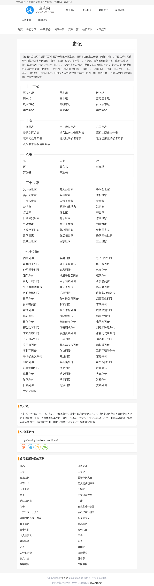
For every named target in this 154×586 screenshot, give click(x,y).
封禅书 (100, 166)
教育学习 (70, 10)
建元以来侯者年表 (70, 138)
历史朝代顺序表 (86, 483)
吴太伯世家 (30, 189)
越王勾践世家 (68, 206)
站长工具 (26, 20)
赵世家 (27, 212)
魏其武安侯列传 (69, 344)
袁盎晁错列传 (68, 333)
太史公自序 (30, 391)
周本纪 (27, 98)
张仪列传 (28, 275)
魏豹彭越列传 (104, 310)
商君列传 (65, 269)
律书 (99, 161)
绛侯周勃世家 (104, 235)
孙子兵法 (24, 523)
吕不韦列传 (30, 304)
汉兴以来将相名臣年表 (36, 144)
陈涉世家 (101, 218)
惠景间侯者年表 (32, 138)
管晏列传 (65, 258)
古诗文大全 (26, 552)
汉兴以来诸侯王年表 (72, 132)
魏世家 (64, 212)
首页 (20, 29)
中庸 (80, 500)
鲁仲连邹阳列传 (69, 298)
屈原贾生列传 (104, 298)
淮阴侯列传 (66, 315)
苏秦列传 (101, 269)
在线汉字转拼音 (86, 512)
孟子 (22, 495)
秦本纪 (64, 98)
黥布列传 (28, 315)
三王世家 (101, 241)
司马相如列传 (104, 362)
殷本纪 (100, 92)
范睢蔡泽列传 (31, 292)
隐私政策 (84, 582)
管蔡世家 (65, 195)
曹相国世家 (103, 229)
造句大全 (82, 529)
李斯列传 (101, 304)
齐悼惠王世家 (31, 229)
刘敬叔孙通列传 (105, 327)
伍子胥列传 (103, 264)
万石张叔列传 (31, 339)
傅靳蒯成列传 (68, 327)
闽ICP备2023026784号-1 (65, 582)
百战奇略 (82, 523)
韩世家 (100, 212)
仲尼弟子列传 (31, 269)
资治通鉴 (82, 552)
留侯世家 (28, 235)
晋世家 (100, 200)
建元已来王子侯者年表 (109, 138)
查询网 (64, 577)
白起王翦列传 (31, 281)
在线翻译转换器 (86, 506)
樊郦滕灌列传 (68, 321)
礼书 (25, 161)
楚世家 (27, 206)
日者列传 (28, 385)
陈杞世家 (101, 195)
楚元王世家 (66, 224)
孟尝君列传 (103, 281)
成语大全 (24, 483)
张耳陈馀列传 (68, 310)
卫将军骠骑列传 (105, 350)
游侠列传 (28, 379)
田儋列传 (28, 321)
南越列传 (65, 356)
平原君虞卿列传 (32, 287)
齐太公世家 (66, 189)
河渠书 (27, 172)
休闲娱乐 (43, 20)
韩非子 (81, 558)
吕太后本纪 (103, 104)
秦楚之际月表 (31, 132)
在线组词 (24, 477)
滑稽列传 (101, 379)
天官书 (64, 166)
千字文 (81, 489)
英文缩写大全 (85, 495)
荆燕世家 (101, 224)
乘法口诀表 (26, 500)
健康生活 (103, 10)
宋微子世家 (66, 200)
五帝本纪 (28, 92)
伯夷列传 (28, 258)
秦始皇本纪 (103, 98)
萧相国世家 (66, 229)
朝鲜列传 (28, 362)
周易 (22, 466)
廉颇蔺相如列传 (105, 292)
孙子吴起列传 (68, 264)
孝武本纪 (101, 110)
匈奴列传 (65, 350)
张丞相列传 (103, 321)
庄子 (80, 535)
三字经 (81, 471)
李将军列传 (30, 350)
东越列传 (101, 356)
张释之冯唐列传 (105, 333)
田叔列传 (65, 339)
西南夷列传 (66, 362)
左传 (22, 471)
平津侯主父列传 (32, 356)
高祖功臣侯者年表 (107, 132)
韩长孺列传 (103, 344)
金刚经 (81, 547)
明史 (80, 541)
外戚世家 (28, 224)
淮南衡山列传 (31, 367)
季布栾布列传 (31, 333)
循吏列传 (65, 367)
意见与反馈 (96, 582)
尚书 (22, 506)
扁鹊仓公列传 (104, 339)
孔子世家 (65, 218)
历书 (25, 166)
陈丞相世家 (66, 235)
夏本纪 (64, 92)
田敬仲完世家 (31, 218)
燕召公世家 (30, 195)
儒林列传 (28, 373)
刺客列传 (65, 304)
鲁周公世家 (103, 189)
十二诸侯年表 (68, 126)
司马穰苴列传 (31, 264)
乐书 (62, 161)
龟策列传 (65, 385)
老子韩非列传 (104, 258)
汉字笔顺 (24, 564)
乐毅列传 (65, 292)
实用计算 (120, 10)
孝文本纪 (28, 110)
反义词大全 (84, 518)
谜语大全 (82, 466)
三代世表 (28, 126)
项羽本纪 (28, 104)
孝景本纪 (65, 110)
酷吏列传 (65, 373)
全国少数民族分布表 (30, 518)
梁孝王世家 (30, 241)
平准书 (64, 172)
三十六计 (24, 529)
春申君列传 (103, 287)
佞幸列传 (65, 379)
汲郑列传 (101, 367)
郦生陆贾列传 (31, 327)
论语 (22, 547)
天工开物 (24, 489)
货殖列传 (101, 385)
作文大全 (24, 558)
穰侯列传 (101, 275)
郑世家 (100, 206)
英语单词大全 (85, 477)
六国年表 (101, 126)
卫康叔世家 (30, 200)
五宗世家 (65, 241)
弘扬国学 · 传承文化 (63, 2)
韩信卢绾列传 (104, 315)
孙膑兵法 (24, 541)
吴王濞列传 (30, 344)
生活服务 (87, 10)
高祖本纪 (65, 104)
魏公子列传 (66, 287)
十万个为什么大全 (29, 512)
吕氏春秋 (82, 564)
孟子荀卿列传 (68, 281)
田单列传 (28, 298)
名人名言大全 (27, 535)
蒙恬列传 (28, 310)
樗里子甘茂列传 (69, 275)
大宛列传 (101, 373)
